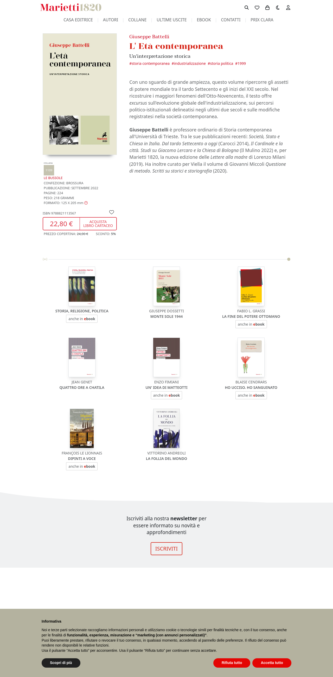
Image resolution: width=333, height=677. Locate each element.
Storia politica (221, 63)
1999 (242, 63)
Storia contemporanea (151, 63)
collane (137, 20)
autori (110, 20)
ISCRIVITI (166, 548)
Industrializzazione (190, 63)
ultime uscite (172, 20)
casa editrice (78, 20)
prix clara (262, 20)
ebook (204, 20)
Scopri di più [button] (61, 663)
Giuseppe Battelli (149, 36)
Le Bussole (53, 171)
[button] (66, 202)
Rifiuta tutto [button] (232, 663)
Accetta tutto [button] (272, 663)
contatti (231, 20)
